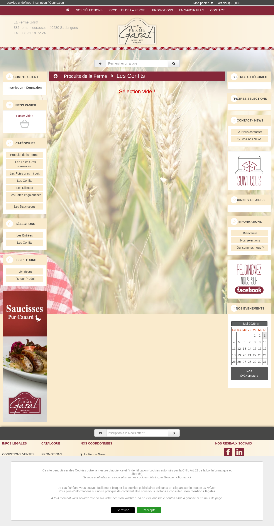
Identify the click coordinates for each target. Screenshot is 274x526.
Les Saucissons (24, 206)
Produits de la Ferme (127, 10)
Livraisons (24, 271)
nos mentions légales (199, 491)
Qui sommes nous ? (249, 247)
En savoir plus (191, 10)
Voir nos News (249, 139)
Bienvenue (249, 233)
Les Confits (24, 180)
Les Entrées (24, 235)
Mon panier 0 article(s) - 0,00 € (217, 3)
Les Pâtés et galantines (24, 197)
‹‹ (240, 323)
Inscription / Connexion (48, 2)
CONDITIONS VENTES (18, 454)
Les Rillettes (25, 188)
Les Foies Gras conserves (25, 164)
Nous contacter (249, 132)
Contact (217, 10)
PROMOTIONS (163, 10)
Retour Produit (24, 278)
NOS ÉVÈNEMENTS (249, 373)
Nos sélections (89, 10)
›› (257, 323)
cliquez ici (183, 477)
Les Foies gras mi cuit (24, 173)
